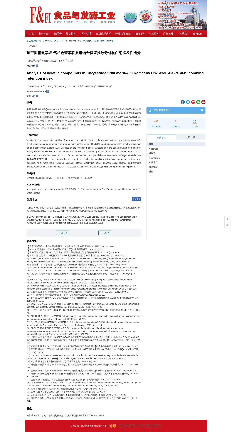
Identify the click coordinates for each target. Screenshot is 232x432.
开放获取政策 (123, 33)
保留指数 (88, 178)
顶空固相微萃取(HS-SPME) (39, 178)
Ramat (97, 189)
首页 (31, 33)
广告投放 (169, 33)
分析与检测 (32, 46)
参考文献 (153, 167)
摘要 (151, 144)
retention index (33, 193)
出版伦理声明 (103, 33)
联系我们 (184, 33)
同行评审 (87, 33)
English (197, 33)
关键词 (152, 153)
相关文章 (191, 137)
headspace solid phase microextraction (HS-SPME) (51, 189)
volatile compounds (127, 189)
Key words (154, 158)
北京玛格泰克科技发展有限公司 (96, 426)
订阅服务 (140, 33)
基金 (151, 171)
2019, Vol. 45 (50, 41)
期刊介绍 (44, 33)
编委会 (58, 33)
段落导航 (161, 137)
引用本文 (153, 162)
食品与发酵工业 (34, 41)
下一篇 (104, 233)
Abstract (153, 149)
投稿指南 (72, 33)
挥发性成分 (73, 178)
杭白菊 (60, 178)
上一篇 (62, 233)
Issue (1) (63, 41)
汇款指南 (154, 33)
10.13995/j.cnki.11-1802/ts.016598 (98, 41)
